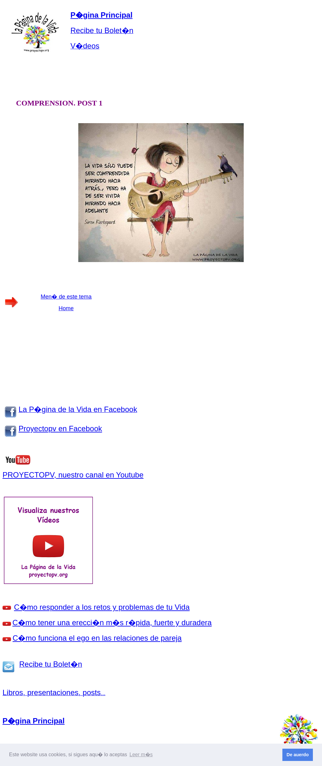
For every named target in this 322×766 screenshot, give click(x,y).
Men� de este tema (66, 297)
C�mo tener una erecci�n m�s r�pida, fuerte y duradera (112, 622)
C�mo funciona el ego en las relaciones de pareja (97, 638)
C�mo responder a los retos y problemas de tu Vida (102, 607)
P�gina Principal (101, 15)
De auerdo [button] (297, 754)
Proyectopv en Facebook (60, 428)
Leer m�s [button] (141, 754)
